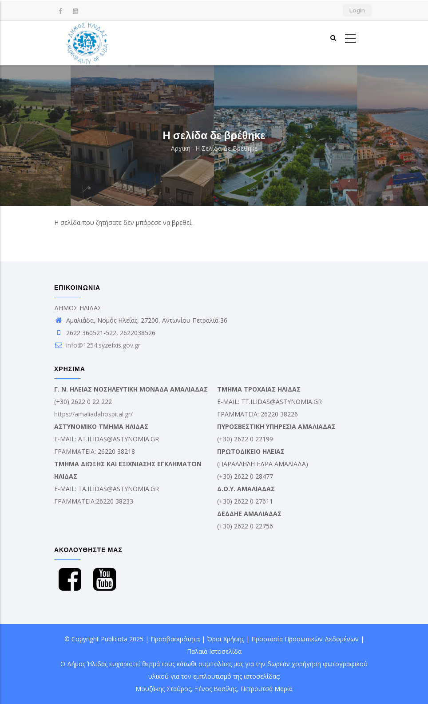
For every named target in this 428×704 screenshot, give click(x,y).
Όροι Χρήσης (225, 639)
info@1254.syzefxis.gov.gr (97, 345)
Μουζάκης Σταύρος (163, 688)
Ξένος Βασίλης (215, 688)
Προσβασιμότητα (175, 639)
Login (357, 10)
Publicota (114, 639)
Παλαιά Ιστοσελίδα (214, 651)
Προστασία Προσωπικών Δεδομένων (305, 639)
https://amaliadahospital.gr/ (93, 414)
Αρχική (180, 148)
